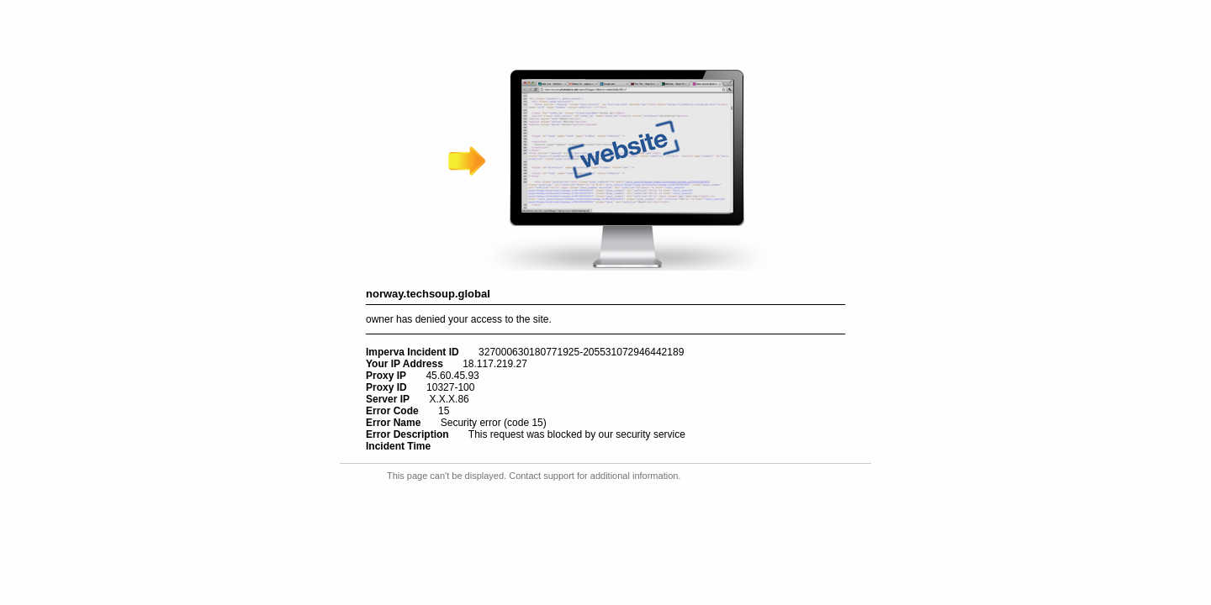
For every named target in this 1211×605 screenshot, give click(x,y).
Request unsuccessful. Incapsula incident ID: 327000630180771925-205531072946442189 (605, 302)
